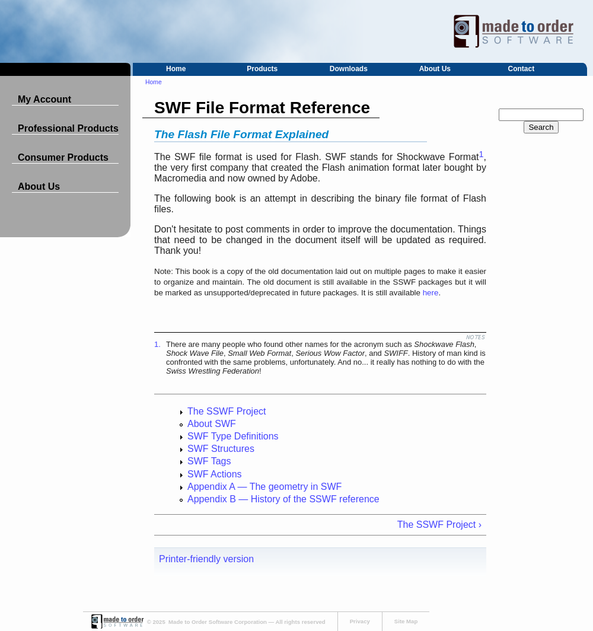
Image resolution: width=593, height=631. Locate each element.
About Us (435, 69)
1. (157, 344)
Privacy (360, 621)
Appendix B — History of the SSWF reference (283, 499)
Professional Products (68, 128)
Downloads (349, 69)
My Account (44, 99)
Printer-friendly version (206, 559)
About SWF (211, 424)
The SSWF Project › (439, 525)
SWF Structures (220, 449)
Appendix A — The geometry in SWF (264, 487)
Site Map (405, 621)
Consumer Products (63, 157)
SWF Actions (214, 474)
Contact (521, 69)
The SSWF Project (226, 411)
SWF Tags (209, 461)
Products (262, 69)
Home (176, 69)
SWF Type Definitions (233, 436)
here (431, 292)
